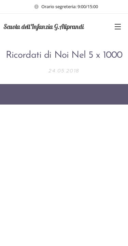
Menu (118, 26)
